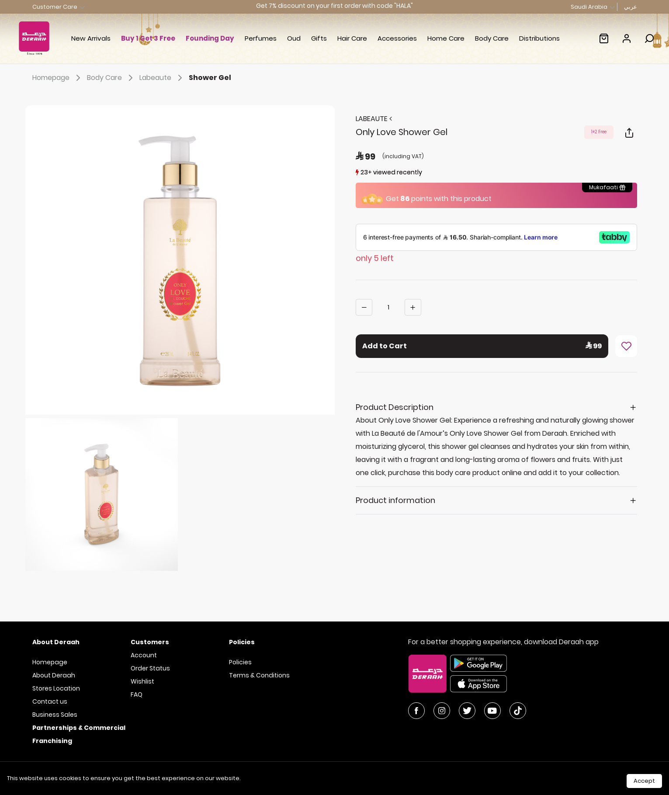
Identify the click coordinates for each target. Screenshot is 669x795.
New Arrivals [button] (91, 38)
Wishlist (142, 681)
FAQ (136, 694)
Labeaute (162, 78)
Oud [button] (294, 38)
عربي (630, 7)
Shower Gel (210, 78)
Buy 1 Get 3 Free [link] (148, 38)
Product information (395, 500)
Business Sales (54, 714)
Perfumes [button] (261, 38)
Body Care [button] (492, 38)
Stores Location (56, 688)
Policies (240, 662)
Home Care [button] (445, 38)
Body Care (111, 78)
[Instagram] (441, 710)
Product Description (394, 407)
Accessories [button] (397, 38)
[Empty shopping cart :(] (604, 38)
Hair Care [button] (352, 38)
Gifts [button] (319, 38)
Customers (150, 642)
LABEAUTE (374, 119)
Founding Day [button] (210, 38)
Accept (644, 781)
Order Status (150, 668)
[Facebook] (416, 710)
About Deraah (53, 675)
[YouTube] (492, 710)
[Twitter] (467, 710)
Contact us (49, 701)
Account (144, 655)
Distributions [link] (539, 38)
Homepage (57, 78)
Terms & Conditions (259, 675)
